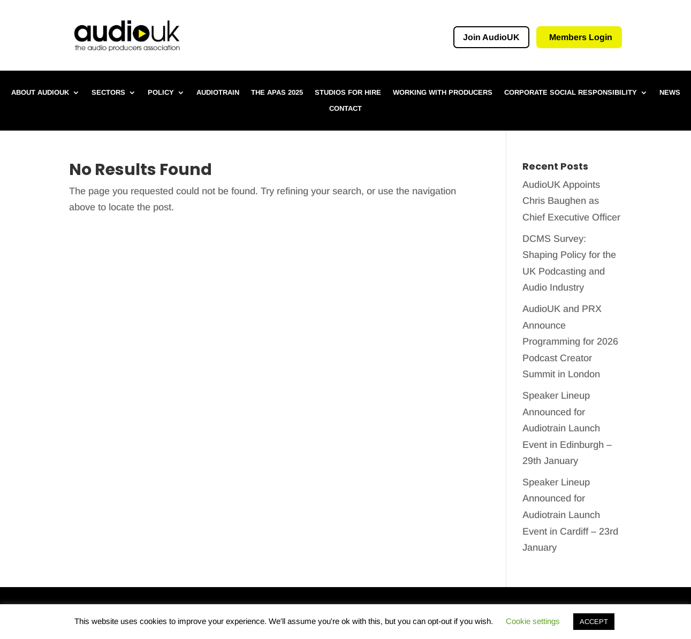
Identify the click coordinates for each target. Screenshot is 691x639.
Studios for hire (348, 92)
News (669, 92)
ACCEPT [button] (594, 622)
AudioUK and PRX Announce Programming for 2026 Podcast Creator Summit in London (570, 341)
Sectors (108, 92)
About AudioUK (40, 92)
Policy (161, 92)
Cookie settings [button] (533, 621)
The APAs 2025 (277, 92)
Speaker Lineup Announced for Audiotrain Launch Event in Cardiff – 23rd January (570, 515)
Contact (345, 108)
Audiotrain (217, 92)
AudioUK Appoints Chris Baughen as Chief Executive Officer (571, 201)
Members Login (580, 37)
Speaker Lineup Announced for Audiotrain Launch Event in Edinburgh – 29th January (567, 428)
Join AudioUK (491, 37)
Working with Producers (442, 92)
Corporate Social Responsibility (570, 92)
